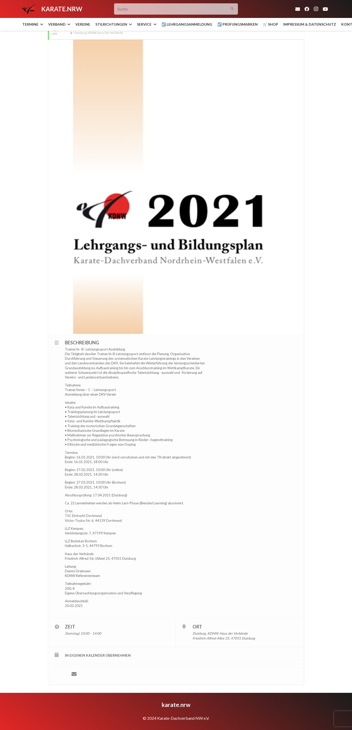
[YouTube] (325, 9)
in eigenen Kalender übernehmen (98, 655)
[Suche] (176, 9)
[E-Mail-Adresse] (297, 9)
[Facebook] (306, 9)
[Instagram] (316, 9)
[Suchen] (232, 9)
